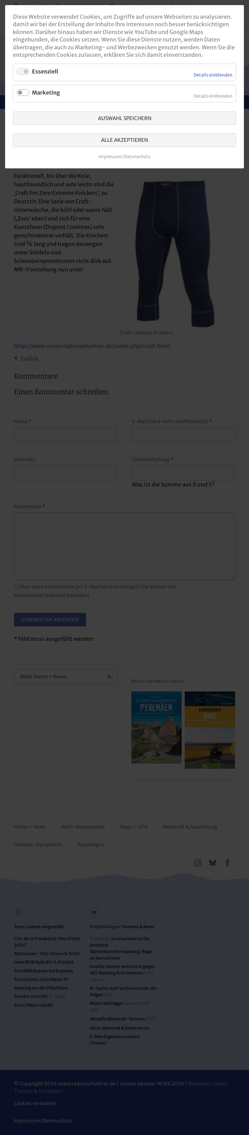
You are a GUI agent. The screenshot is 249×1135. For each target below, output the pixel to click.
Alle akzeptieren (124, 140)
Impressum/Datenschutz (124, 157)
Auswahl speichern (124, 118)
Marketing (46, 92)
